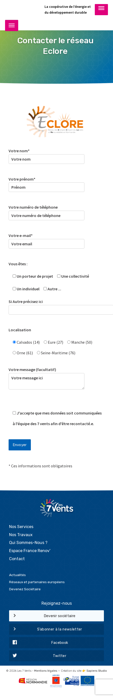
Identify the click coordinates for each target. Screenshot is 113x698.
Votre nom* (46, 155)
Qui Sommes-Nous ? (28, 542)
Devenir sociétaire (42, 616)
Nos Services (21, 526)
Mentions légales (45, 670)
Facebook (38, 643)
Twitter (37, 656)
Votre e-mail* (46, 239)
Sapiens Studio (96, 670)
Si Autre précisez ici (57, 305)
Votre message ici (46, 381)
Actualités (17, 575)
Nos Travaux (21, 534)
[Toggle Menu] (101, 9)
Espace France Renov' (29, 550)
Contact (17, 558)
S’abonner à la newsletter (45, 629)
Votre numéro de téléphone (46, 211)
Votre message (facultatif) (46, 382)
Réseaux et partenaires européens (37, 582)
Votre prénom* (46, 183)
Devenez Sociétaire (25, 589)
